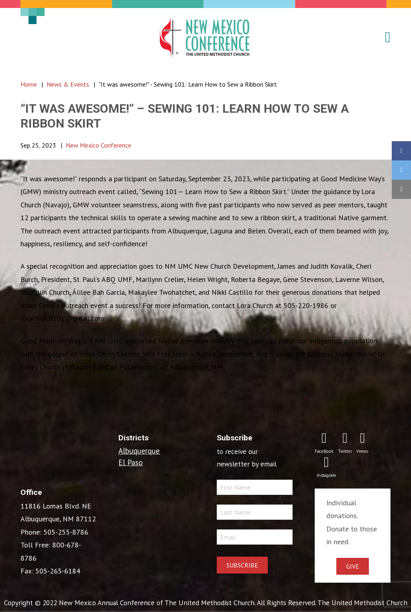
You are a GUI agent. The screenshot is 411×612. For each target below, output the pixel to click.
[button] (383, 37)
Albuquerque (139, 451)
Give (352, 566)
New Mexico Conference (98, 145)
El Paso (130, 462)
